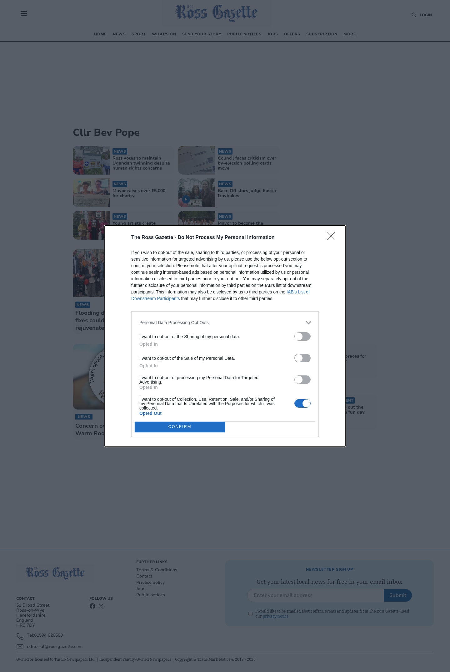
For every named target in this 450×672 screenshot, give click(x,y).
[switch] (302, 336)
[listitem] (225, 322)
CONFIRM (180, 427)
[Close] (333, 238)
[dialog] (225, 336)
